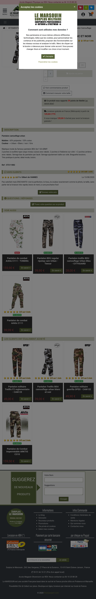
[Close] (74, 6)
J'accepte (48, 56)
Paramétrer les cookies (48, 62)
